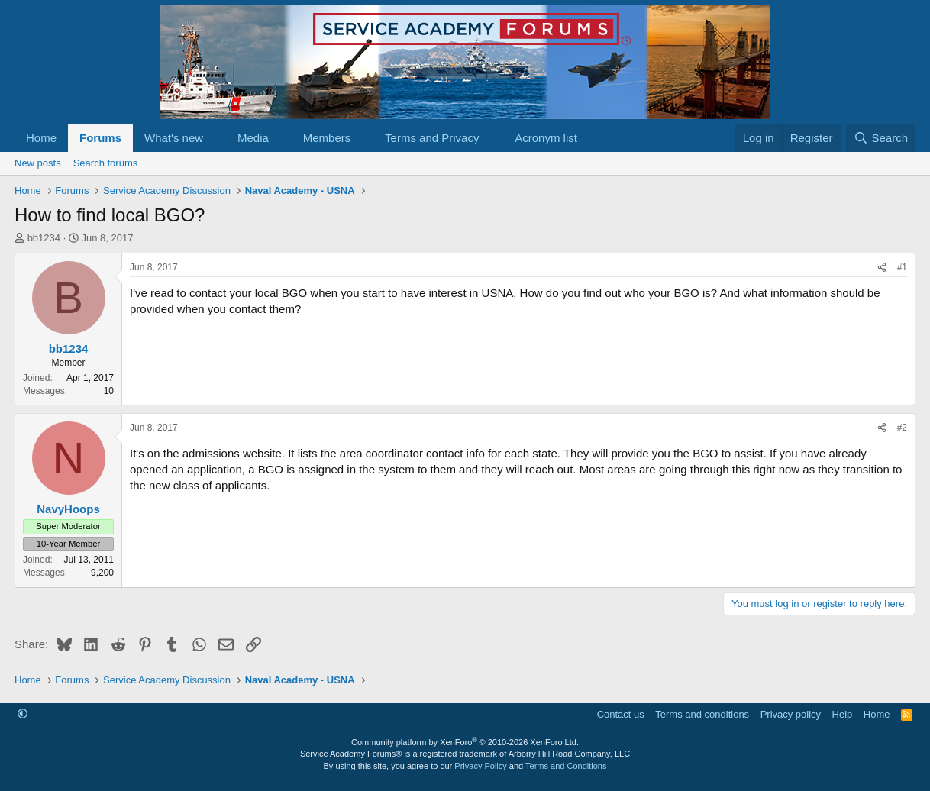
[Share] (882, 267)
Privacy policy (790, 714)
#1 (902, 267)
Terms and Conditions (565, 765)
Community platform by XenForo (465, 742)
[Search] (880, 138)
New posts (38, 163)
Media (253, 137)
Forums (100, 137)
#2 (902, 427)
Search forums (105, 163)
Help (842, 714)
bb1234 (43, 238)
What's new (173, 137)
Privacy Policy (480, 765)
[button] (215, 138)
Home (41, 137)
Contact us (620, 714)
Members (327, 137)
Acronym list (546, 137)
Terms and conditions (702, 714)
